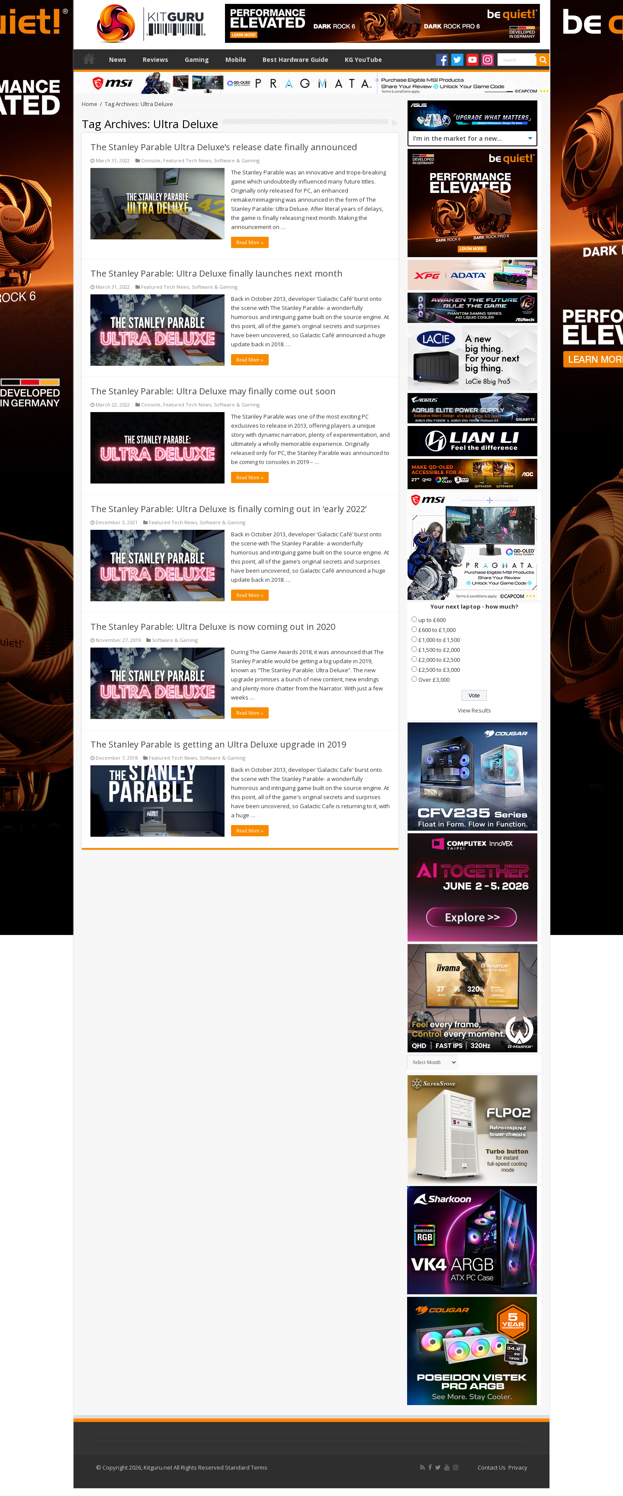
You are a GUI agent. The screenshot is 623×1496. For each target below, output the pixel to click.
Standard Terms (246, 1467)
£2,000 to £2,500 (439, 660)
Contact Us (492, 1467)
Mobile (235, 59)
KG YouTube (363, 59)
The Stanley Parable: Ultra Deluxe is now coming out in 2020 (212, 626)
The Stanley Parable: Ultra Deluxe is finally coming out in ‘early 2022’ (228, 509)
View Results (474, 710)
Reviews (155, 59)
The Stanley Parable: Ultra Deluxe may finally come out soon (213, 391)
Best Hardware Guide (295, 59)
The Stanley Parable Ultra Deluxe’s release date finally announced (223, 147)
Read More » (249, 242)
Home (89, 58)
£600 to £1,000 (437, 630)
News (117, 59)
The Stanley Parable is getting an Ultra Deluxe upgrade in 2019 (218, 744)
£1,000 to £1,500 (439, 640)
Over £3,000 (434, 680)
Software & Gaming (237, 160)
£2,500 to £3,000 (439, 670)
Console (151, 160)
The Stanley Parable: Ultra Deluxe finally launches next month (216, 273)
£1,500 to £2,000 (439, 650)
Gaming (197, 59)
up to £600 (432, 620)
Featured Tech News (187, 160)
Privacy (517, 1467)
